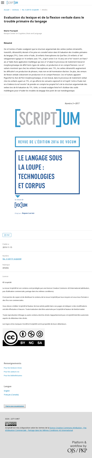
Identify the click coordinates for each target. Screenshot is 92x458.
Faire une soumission (15, 406)
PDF (8, 235)
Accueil (6, 10)
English (7, 391)
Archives (15, 10)
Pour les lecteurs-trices (13, 368)
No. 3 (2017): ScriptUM (30, 10)
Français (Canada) (11, 394)
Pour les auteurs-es (11, 371)
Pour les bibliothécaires (13, 375)
